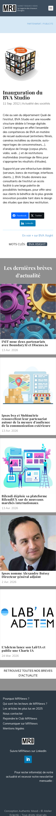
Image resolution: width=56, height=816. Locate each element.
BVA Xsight (37, 244)
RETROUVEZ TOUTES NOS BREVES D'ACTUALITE (28, 673)
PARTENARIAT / (35, 23)
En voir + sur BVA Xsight (37, 235)
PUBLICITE (48, 23)
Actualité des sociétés (36, 103)
